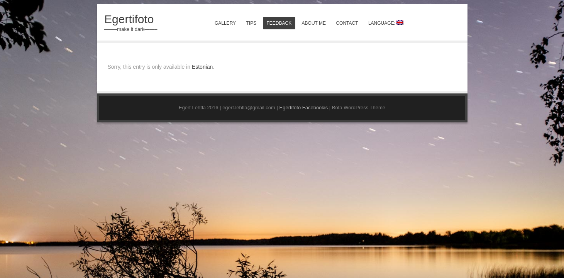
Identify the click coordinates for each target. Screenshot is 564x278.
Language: (385, 23)
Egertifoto (129, 19)
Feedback (279, 23)
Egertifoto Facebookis (303, 107)
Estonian (202, 67)
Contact (347, 23)
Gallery (225, 23)
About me (314, 23)
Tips (251, 23)
